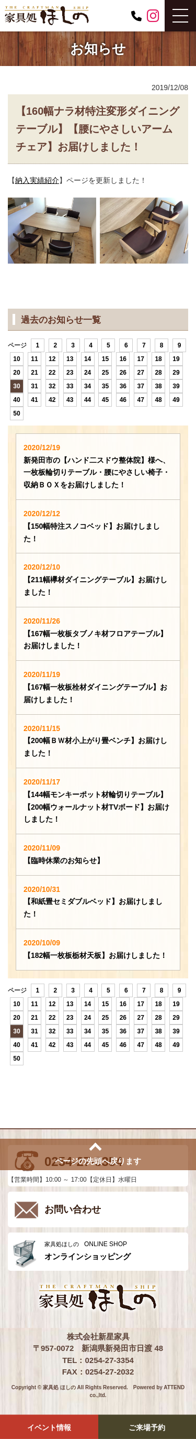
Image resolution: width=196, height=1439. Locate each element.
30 (16, 386)
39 (175, 386)
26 (123, 372)
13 (69, 359)
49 (175, 400)
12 (52, 359)
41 (34, 400)
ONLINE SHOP (113, 1250)
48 (158, 400)
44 (87, 400)
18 (158, 359)
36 (123, 386)
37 (140, 386)
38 (158, 386)
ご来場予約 (147, 1427)
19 (175, 359)
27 (140, 372)
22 (52, 372)
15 (105, 359)
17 (140, 359)
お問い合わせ (72, 1209)
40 (16, 400)
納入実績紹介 (37, 180)
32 (52, 386)
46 (123, 400)
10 (16, 359)
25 (105, 372)
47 (140, 400)
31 (34, 386)
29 (175, 372)
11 (34, 359)
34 (87, 386)
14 (87, 359)
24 (87, 372)
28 (158, 372)
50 (16, 413)
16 (123, 359)
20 (16, 372)
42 (52, 400)
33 (69, 386)
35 (105, 386)
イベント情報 (49, 1427)
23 (69, 372)
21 (34, 372)
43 (69, 400)
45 (105, 400)
